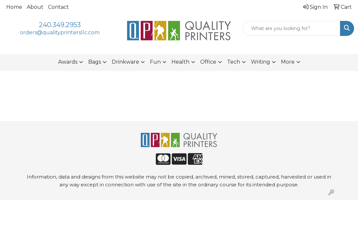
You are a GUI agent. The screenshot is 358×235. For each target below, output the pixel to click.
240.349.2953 (60, 25)
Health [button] (180, 62)
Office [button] (208, 62)
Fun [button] (155, 62)
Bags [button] (94, 62)
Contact (58, 7)
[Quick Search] (291, 28)
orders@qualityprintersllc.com (60, 32)
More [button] (288, 62)
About (35, 7)
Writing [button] (260, 62)
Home (14, 7)
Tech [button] (233, 62)
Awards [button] (67, 62)
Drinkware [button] (125, 62)
